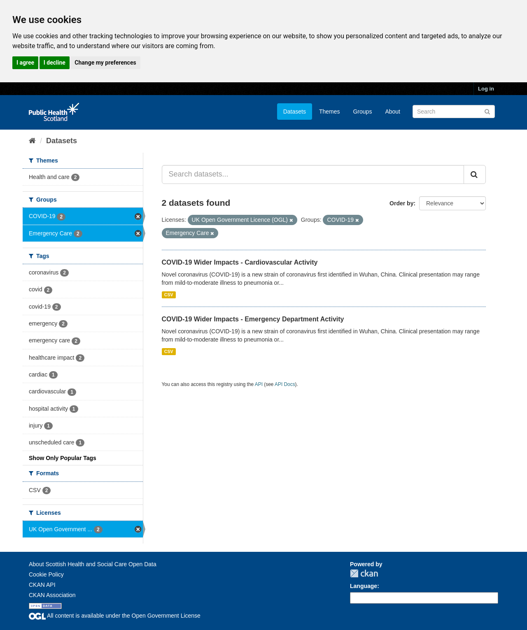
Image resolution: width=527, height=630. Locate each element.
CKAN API (42, 584)
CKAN (364, 573)
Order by (401, 203)
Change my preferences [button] (105, 62)
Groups (362, 111)
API (259, 384)
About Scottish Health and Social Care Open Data (92, 564)
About (392, 111)
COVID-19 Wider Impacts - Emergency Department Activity (253, 319)
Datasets (294, 111)
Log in (486, 89)
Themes (329, 111)
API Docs (285, 384)
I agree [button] (25, 62)
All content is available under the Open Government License (115, 615)
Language (363, 586)
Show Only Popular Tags (62, 458)
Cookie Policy (46, 574)
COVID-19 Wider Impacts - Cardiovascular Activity (240, 262)
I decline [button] (54, 62)
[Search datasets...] (313, 174)
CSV (168, 294)
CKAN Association (52, 595)
